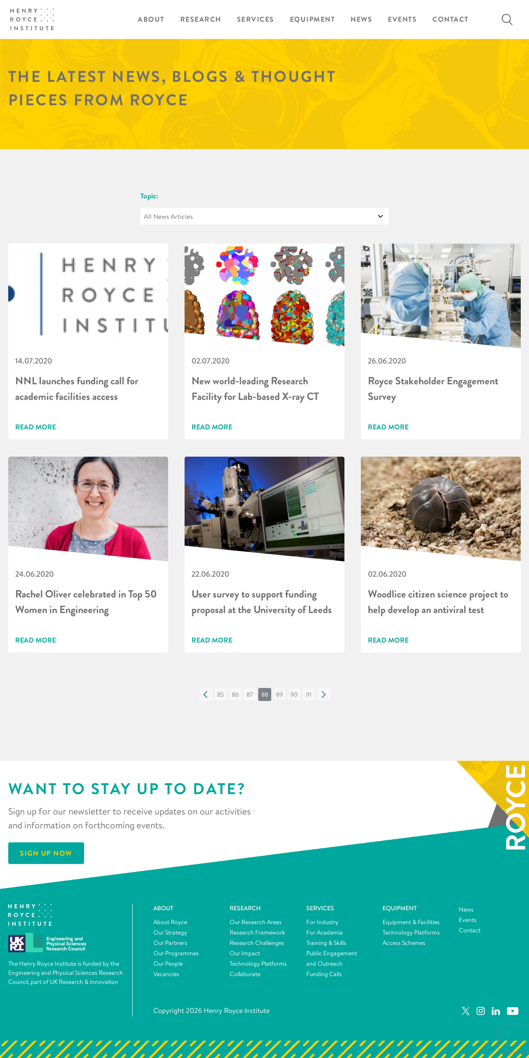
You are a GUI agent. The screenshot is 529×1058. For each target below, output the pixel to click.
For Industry (322, 922)
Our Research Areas (256, 922)
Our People (168, 963)
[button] (205, 694)
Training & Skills (326, 943)
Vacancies (166, 974)
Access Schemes (404, 943)
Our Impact (245, 953)
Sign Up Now (46, 853)
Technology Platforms (258, 963)
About (151, 19)
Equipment (312, 19)
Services (255, 19)
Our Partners (170, 943)
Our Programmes (176, 953)
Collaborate (245, 974)
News (361, 19)
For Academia (324, 932)
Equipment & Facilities (411, 922)
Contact (450, 19)
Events (402, 19)
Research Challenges (257, 943)
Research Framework (257, 932)
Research (200, 19)
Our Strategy (170, 932)
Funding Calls (324, 974)
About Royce (170, 922)
